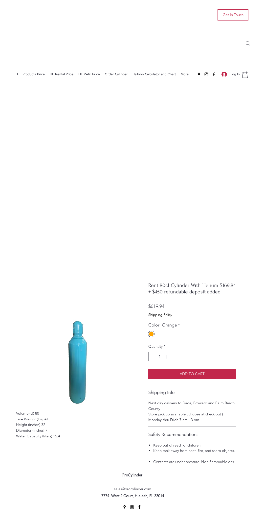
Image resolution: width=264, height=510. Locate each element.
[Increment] (167, 356)
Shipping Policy (160, 314)
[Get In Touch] (233, 14)
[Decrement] (152, 356)
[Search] (248, 43)
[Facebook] (213, 74)
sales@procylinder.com (132, 489)
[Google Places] (199, 74)
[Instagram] (206, 74)
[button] (245, 74)
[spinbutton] (160, 356)
